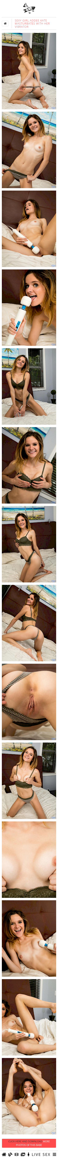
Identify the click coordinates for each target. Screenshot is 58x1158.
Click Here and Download (29, 1143)
